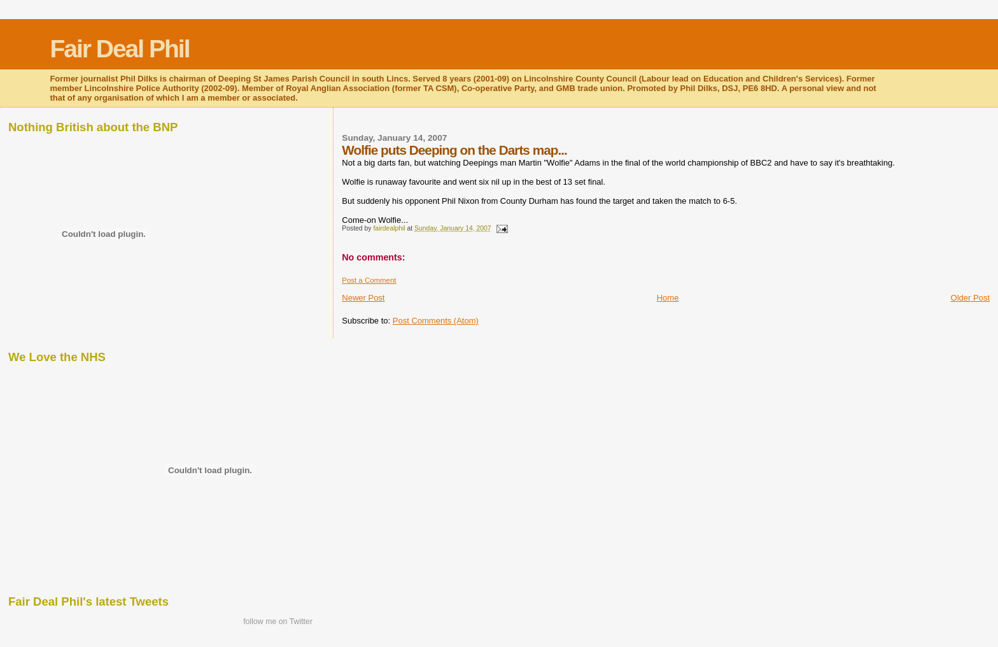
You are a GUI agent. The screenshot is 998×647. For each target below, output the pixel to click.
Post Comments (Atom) (436, 320)
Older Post (970, 297)
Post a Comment (369, 280)
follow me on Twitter (278, 621)
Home (668, 297)
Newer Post (363, 297)
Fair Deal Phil (119, 48)
